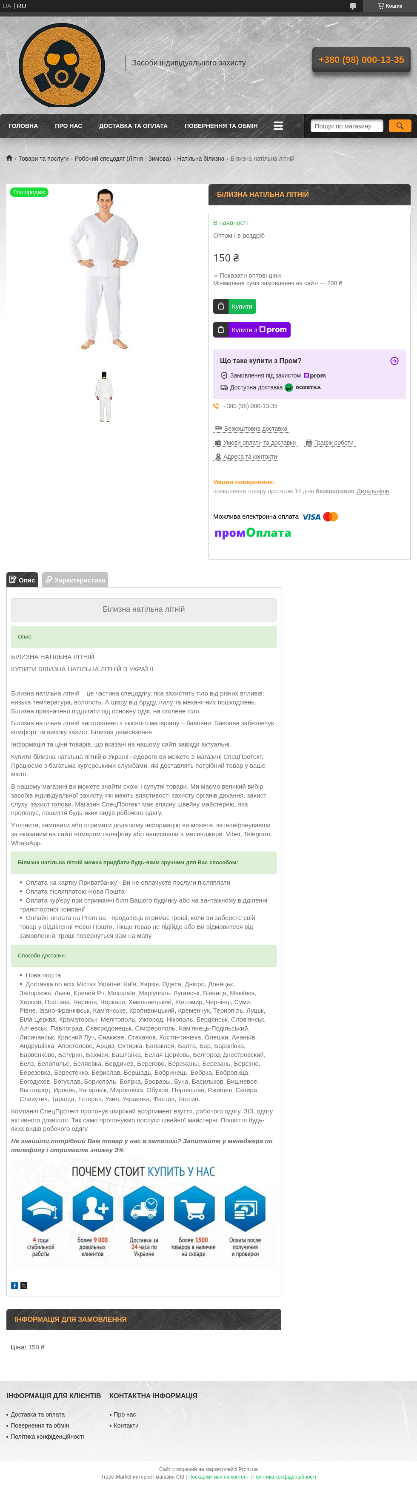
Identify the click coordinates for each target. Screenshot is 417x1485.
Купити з (259, 330)
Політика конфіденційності (47, 1436)
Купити (242, 306)
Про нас (68, 125)
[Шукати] (400, 125)
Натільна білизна (200, 158)
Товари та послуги (43, 158)
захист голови (51, 804)
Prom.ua (248, 1469)
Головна (23, 125)
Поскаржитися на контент (219, 1477)
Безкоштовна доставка (255, 428)
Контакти (126, 1425)
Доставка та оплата (133, 125)
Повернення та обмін (221, 125)
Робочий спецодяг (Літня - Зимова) (123, 158)
